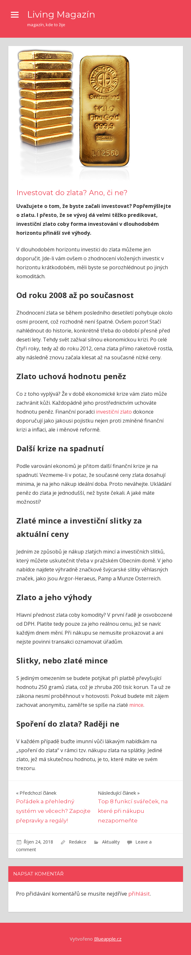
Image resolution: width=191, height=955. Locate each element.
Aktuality (111, 842)
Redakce (77, 842)
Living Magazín (61, 14)
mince (136, 704)
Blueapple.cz (108, 939)
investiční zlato (114, 411)
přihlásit (139, 893)
